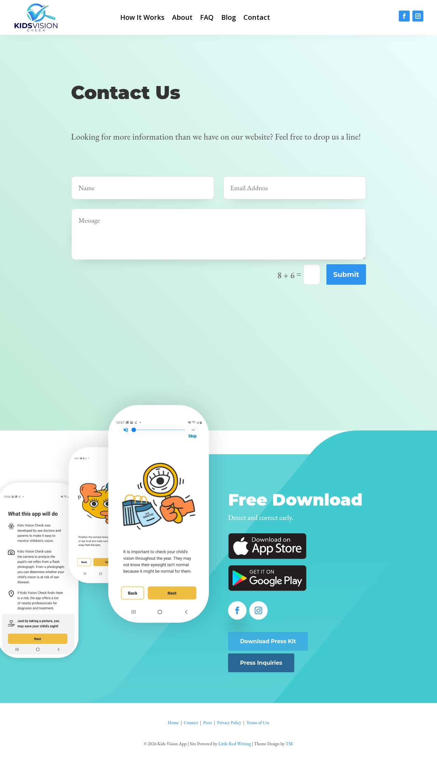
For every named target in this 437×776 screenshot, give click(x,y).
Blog (228, 17)
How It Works (142, 17)
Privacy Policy (229, 722)
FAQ (207, 17)
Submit (346, 274)
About (182, 17)
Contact (256, 17)
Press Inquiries (261, 663)
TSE (289, 744)
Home (173, 722)
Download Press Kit (268, 641)
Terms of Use (257, 722)
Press (207, 722)
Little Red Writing (234, 744)
